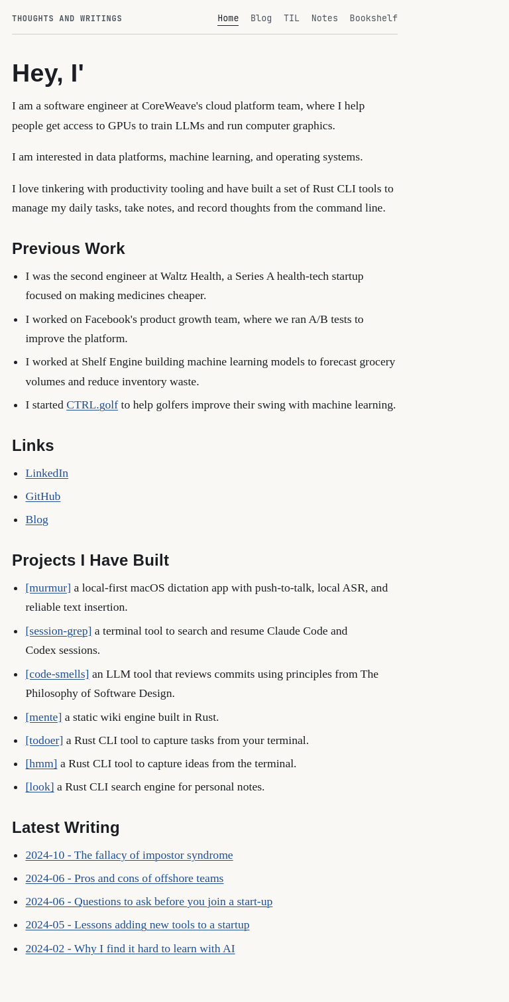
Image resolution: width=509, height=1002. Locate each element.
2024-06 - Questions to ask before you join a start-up (148, 901)
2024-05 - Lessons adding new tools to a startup (137, 924)
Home (228, 18)
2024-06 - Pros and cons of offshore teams (124, 878)
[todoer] (44, 740)
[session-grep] (58, 630)
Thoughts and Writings (67, 18)
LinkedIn (46, 472)
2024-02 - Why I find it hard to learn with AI (130, 948)
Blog (261, 18)
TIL (292, 18)
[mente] (43, 716)
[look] (39, 786)
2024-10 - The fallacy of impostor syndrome (129, 854)
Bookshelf (374, 18)
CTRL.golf (92, 404)
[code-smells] (57, 673)
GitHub (42, 496)
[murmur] (48, 587)
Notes (324, 18)
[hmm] (41, 763)
